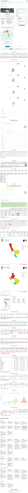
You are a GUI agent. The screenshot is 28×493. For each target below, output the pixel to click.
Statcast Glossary (5, 418)
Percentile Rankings (14, 327)
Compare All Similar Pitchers (4, 182)
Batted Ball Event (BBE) (10, 426)
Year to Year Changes (14, 355)
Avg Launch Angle (2, 363)
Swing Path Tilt (16, 444)
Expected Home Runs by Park (14, 345)
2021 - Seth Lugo (3, 176)
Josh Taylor (7, 14)
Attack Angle (23, 439)
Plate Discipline (14, 320)
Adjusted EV (9, 431)
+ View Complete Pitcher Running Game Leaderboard (5, 415)
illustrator (2, 21)
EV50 (1, 431)
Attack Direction (9, 444)
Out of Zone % (2, 366)
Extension (2, 463)
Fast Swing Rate (9, 439)
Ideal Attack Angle (3, 444)
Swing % (1, 369)
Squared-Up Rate (23, 444)
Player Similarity (2, 23)
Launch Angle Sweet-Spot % (3, 362)
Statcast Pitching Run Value (14, 311)
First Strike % (2, 368)
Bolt (8, 483)
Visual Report (2, 22)
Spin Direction (14, 230)
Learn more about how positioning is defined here (5, 380)
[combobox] (14, 4)
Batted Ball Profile (14, 160)
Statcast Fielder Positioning (14, 373)
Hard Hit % (1, 361)
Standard (12, 46)
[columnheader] (1, 53)
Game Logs (20, 46)
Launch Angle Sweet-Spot (3, 426)
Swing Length (16, 439)
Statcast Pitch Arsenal (14, 59)
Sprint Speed (2, 483)
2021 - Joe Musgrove (4, 177)
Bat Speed (2, 439)
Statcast (7, 46)
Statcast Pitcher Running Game (14, 407)
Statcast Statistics (14, 51)
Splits (16, 46)
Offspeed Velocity (2, 365)
